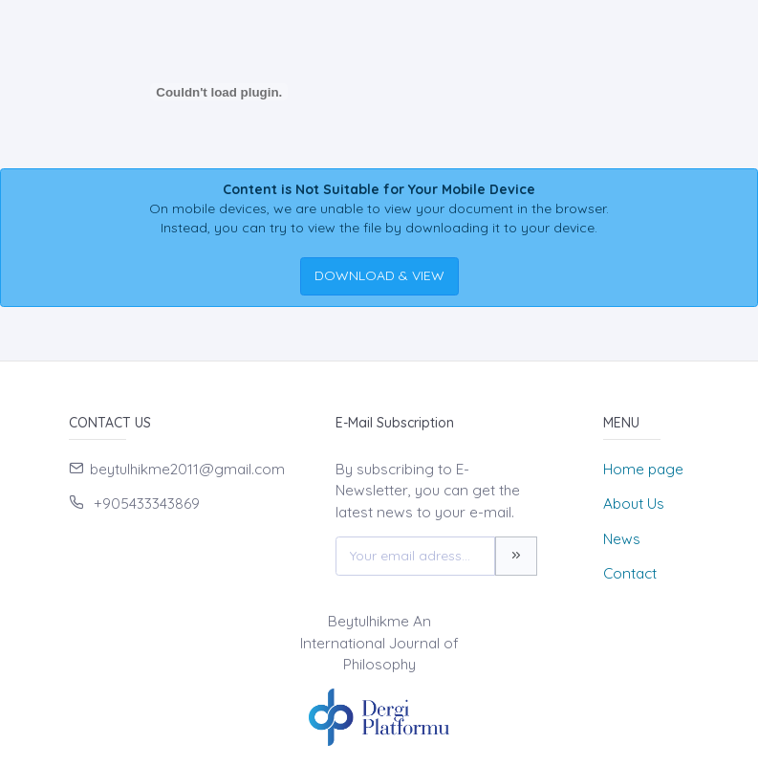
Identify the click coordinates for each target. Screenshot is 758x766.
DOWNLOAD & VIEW (379, 275)
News (621, 539)
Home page (643, 469)
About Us (633, 503)
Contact (630, 573)
